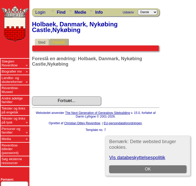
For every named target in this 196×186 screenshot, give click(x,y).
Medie (80, 12)
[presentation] (71, 82)
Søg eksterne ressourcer (12, 161)
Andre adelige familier (12, 100)
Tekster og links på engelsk (13, 110)
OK (148, 169)
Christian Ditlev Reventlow (82, 123)
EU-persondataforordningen (123, 123)
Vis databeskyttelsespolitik (137, 157)
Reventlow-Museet (10, 90)
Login (40, 12)
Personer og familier (11, 131)
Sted (41, 42)
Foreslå (59, 42)
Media (6, 139)
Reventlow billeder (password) (10, 149)
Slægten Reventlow (10, 63)
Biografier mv (12, 71)
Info (99, 12)
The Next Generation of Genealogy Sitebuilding (97, 113)
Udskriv (128, 12)
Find (61, 12)
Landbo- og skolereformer (12, 80)
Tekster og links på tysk (13, 120)
